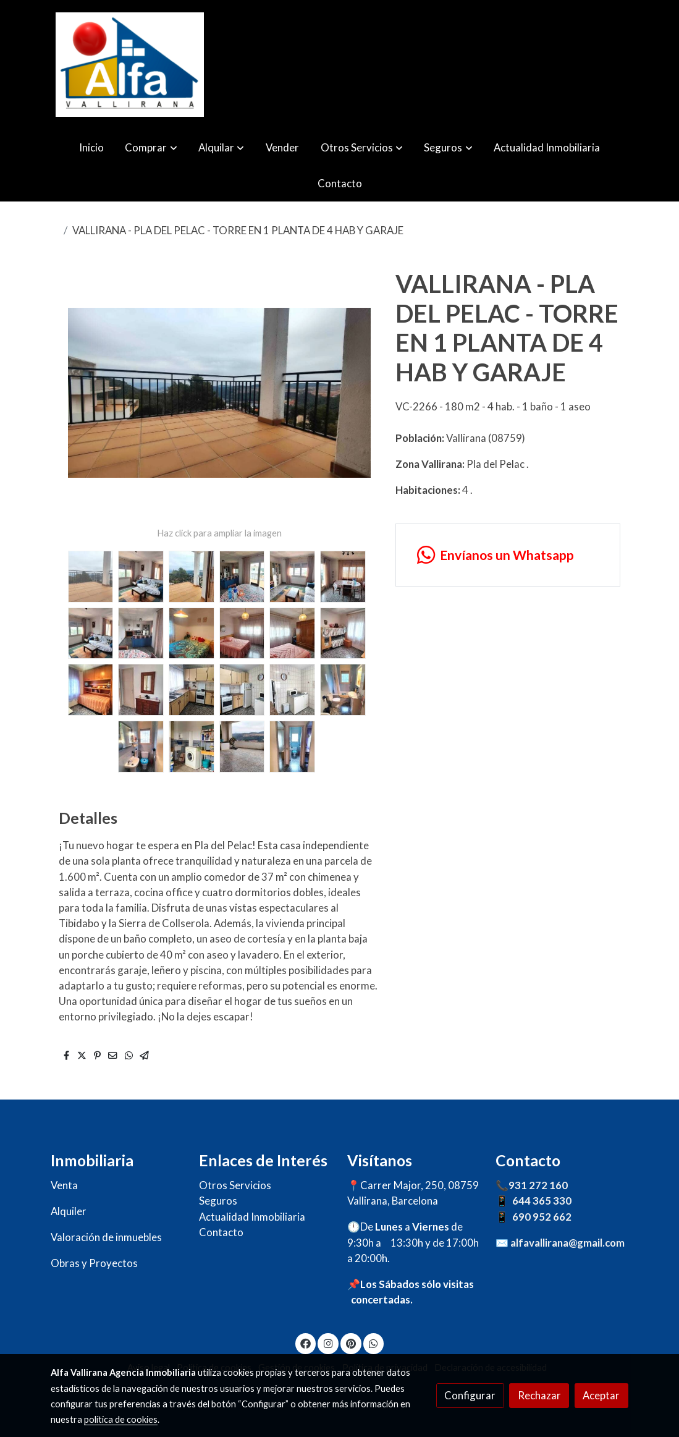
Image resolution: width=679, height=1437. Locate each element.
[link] (130, 64)
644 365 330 (541, 1200)
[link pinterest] (350, 1342)
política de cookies (121, 1419)
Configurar (470, 1395)
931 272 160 (538, 1185)
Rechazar (539, 1395)
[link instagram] (328, 1342)
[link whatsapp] (507, 555)
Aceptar (601, 1395)
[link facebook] (305, 1342)
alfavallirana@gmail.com (567, 1242)
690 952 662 (541, 1216)
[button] (151, 147)
